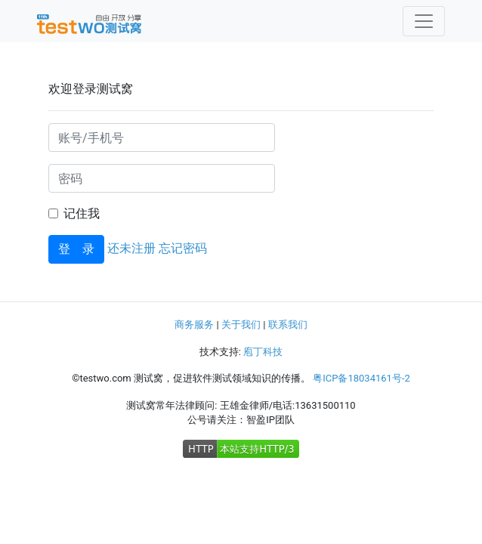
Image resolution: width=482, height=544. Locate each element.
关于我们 (241, 324)
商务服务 (194, 324)
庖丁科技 (263, 351)
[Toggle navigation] (424, 21)
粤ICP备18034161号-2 (361, 378)
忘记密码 (183, 248)
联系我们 (287, 324)
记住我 (81, 213)
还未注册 (131, 248)
